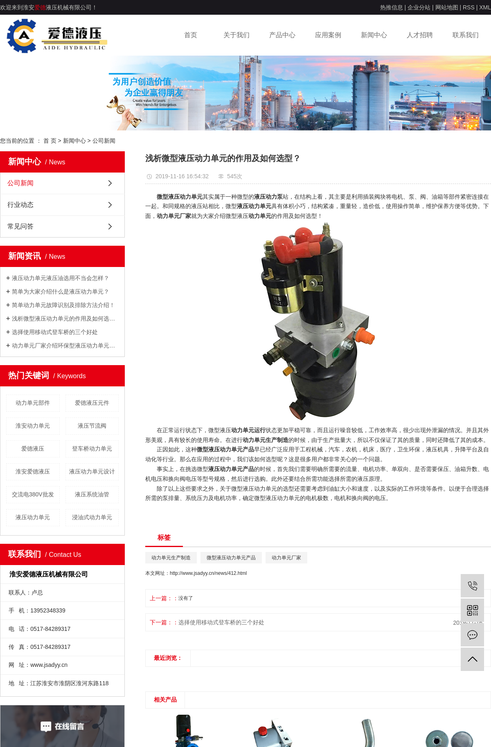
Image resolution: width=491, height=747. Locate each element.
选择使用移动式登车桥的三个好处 (55, 332)
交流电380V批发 (33, 494)
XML (485, 7)
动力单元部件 (33, 402)
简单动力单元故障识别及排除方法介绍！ (63, 305)
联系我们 (466, 34)
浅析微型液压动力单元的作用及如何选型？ (65, 318)
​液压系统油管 (92, 494)
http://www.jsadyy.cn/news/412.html (208, 573)
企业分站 (419, 7)
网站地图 (446, 7)
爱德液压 (32, 448)
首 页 (49, 140)
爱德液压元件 (92, 402)
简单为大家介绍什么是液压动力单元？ (60, 291)
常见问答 (20, 226)
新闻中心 (374, 34)
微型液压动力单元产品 (231, 558)
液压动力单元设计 (92, 471)
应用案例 (328, 34)
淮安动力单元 (33, 425)
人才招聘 (420, 34)
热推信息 (391, 7)
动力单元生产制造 (171, 558)
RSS (469, 7)
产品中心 (282, 34)
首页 (190, 34)
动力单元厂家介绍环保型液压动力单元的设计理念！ (65, 345)
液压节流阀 (92, 425)
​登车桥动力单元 (92, 448)
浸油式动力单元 (92, 517)
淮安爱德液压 (33, 471)
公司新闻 (103, 140)
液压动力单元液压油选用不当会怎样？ (60, 278)
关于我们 (236, 34)
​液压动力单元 (33, 517)
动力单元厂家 (286, 558)
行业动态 (20, 204)
